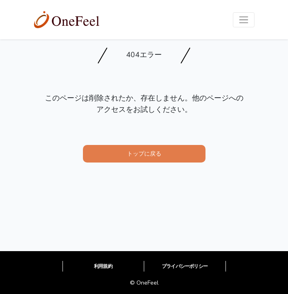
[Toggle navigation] (244, 19)
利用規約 (103, 266)
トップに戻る (144, 153)
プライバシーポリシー (185, 266)
